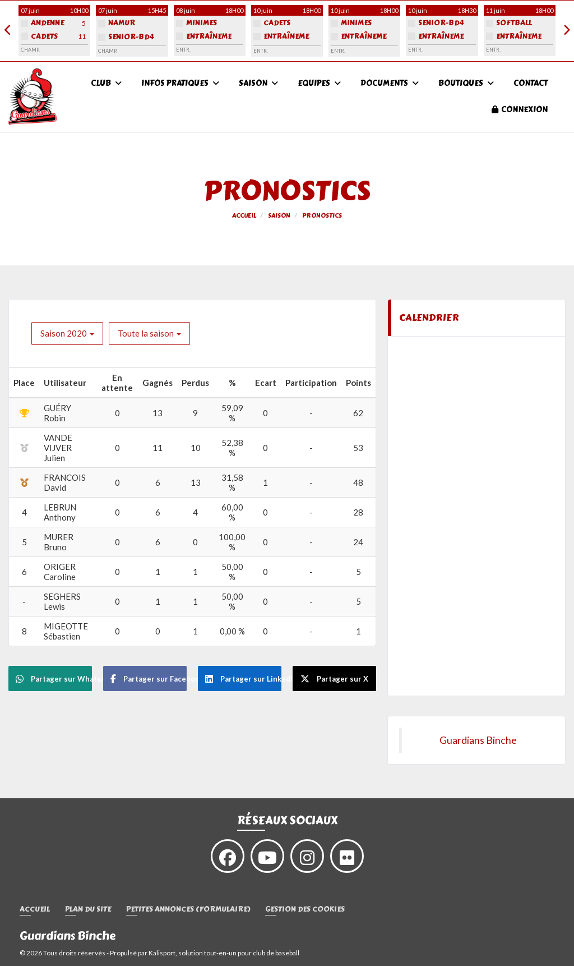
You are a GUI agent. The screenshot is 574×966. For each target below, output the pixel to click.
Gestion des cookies (305, 909)
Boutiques (466, 83)
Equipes (319, 83)
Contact (530, 83)
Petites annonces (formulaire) (188, 909)
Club (106, 83)
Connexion (520, 110)
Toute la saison (149, 333)
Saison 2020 (67, 333)
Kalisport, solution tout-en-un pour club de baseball (224, 953)
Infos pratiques (180, 83)
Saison (258, 83)
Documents (389, 83)
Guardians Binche (478, 740)
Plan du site (88, 909)
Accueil (35, 909)
